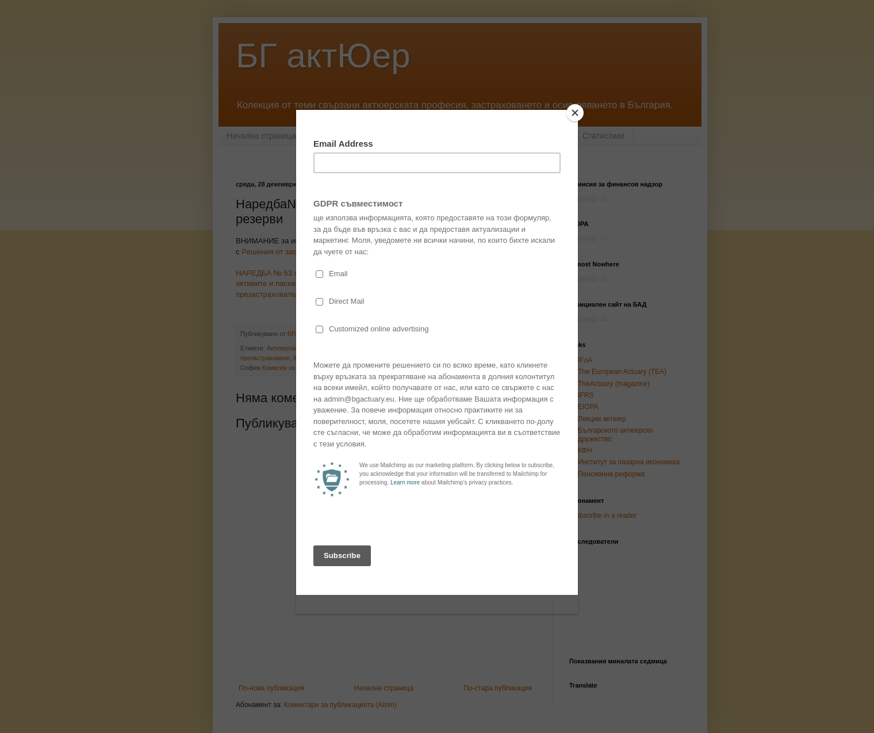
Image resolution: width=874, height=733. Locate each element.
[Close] (575, 112)
